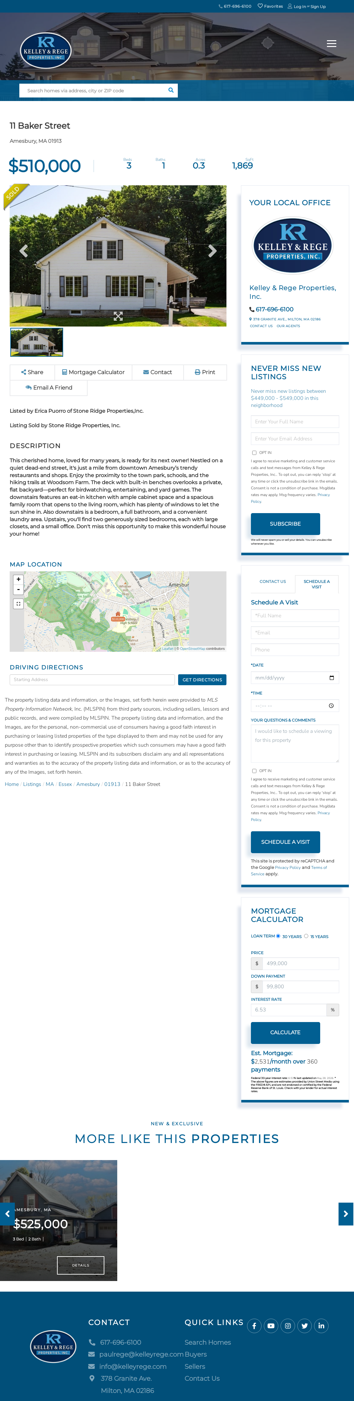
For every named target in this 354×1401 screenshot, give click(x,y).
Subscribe (285, 524)
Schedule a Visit (317, 584)
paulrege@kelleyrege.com (136, 1358)
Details (80, 1269)
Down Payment (268, 976)
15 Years (316, 936)
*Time (256, 693)
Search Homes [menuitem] (208, 1346)
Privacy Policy (288, 868)
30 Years (288, 936)
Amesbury (88, 784)
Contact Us (261, 326)
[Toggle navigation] (331, 42)
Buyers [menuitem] (196, 1358)
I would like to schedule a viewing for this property (295, 743)
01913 (112, 784)
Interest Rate (266, 999)
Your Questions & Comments (283, 720)
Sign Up (318, 6)
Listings (32, 784)
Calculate (285, 1032)
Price (257, 952)
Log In (300, 6)
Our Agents (288, 326)
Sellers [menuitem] (195, 1370)
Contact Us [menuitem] (202, 1382)
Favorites (270, 6)
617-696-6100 (235, 6)
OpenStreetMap (192, 648)
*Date (257, 665)
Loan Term (263, 936)
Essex (65, 784)
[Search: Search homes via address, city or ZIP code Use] (91, 90)
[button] (171, 90)
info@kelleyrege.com (127, 1370)
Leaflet (168, 648)
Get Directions (202, 679)
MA (50, 784)
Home (12, 784)
